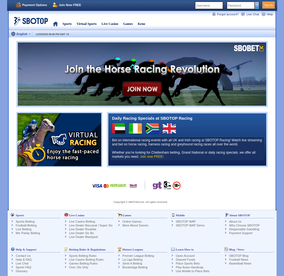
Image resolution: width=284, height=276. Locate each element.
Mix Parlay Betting (28, 233)
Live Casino (110, 24)
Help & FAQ (24, 259)
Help (270, 14)
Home (55, 24)
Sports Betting (25, 221)
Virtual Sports (87, 24)
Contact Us (23, 255)
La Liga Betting (133, 259)
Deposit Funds (185, 259)
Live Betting (23, 229)
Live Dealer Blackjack (83, 236)
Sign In (268, 5)
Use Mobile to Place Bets (193, 271)
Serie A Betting (132, 263)
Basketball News (240, 263)
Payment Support (241, 233)
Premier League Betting (138, 255)
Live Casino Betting (82, 221)
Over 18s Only (78, 267)
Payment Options (34, 5)
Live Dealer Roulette (83, 229)
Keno (141, 24)
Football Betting (26, 225)
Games (128, 24)
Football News (238, 259)
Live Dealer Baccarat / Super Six (91, 225)
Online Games (132, 221)
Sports (67, 24)
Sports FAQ (23, 267)
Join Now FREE (70, 5)
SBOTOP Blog (239, 255)
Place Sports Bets (188, 263)
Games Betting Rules (83, 263)
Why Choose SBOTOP (244, 225)
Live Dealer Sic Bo (81, 233)
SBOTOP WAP (186, 221)
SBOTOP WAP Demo (190, 225)
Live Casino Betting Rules (86, 259)
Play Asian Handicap (190, 267)
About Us (235, 221)
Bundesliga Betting (135, 267)
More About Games (136, 225)
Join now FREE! (152, 157)
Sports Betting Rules (83, 255)
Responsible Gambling (244, 229)
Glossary (22, 271)
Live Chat (252, 14)
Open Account (185, 255)
